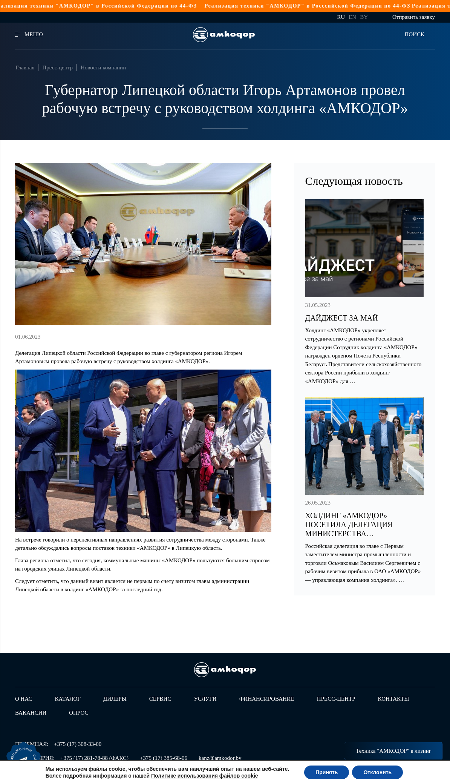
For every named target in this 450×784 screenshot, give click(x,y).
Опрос (78, 713)
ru (341, 17)
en (352, 17)
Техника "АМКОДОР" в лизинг (393, 751)
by (364, 17)
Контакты (393, 699)
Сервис (160, 699)
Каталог (68, 699)
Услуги (205, 699)
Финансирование (266, 699)
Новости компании (103, 67)
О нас (23, 699)
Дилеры (115, 699)
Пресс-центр (57, 67)
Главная (24, 67)
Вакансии (30, 713)
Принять (326, 772)
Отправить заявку (413, 17)
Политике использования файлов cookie (204, 776)
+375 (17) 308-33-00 (77, 744)
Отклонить (377, 772)
